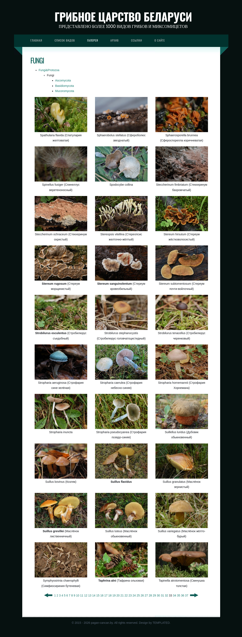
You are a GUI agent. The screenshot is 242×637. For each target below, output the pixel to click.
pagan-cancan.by (102, 622)
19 (114, 595)
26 (142, 595)
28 (150, 595)
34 (174, 595)
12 (85, 595)
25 (138, 595)
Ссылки (136, 40)
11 (81, 595)
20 (118, 595)
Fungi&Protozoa (49, 70)
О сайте (159, 40)
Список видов (65, 40)
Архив (114, 40)
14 (93, 595)
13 (90, 595)
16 (101, 595)
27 (146, 595)
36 (182, 595)
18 (110, 595)
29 (154, 595)
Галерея (92, 40)
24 (134, 595)
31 (162, 595)
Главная (36, 40)
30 (158, 595)
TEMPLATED (161, 622)
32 (166, 595)
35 (178, 595)
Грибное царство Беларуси (123, 16)
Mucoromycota (64, 91)
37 (186, 595)
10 (77, 595)
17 (106, 595)
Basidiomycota (64, 85)
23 (130, 595)
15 (98, 595)
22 (126, 595)
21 (122, 595)
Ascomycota (63, 80)
